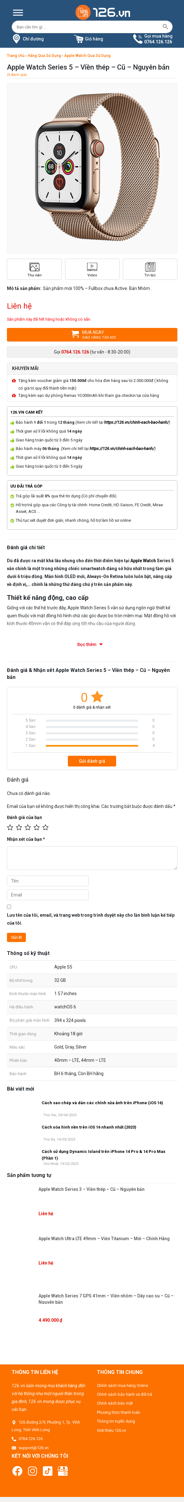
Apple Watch (143, 560)
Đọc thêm (87, 644)
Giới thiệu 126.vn (111, 1429)
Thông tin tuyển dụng (116, 1421)
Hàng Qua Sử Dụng (44, 55)
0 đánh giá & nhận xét (92, 707)
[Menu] (18, 12)
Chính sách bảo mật (115, 1402)
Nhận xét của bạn (26, 838)
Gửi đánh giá (92, 760)
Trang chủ (16, 55)
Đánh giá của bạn (24, 817)
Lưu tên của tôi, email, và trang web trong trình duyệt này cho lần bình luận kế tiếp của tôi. (91, 918)
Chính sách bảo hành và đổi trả (124, 1394)
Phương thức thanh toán (118, 1412)
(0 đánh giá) (17, 75)
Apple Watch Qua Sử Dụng (87, 55)
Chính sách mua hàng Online (122, 1384)
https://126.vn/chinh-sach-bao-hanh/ (136, 422)
